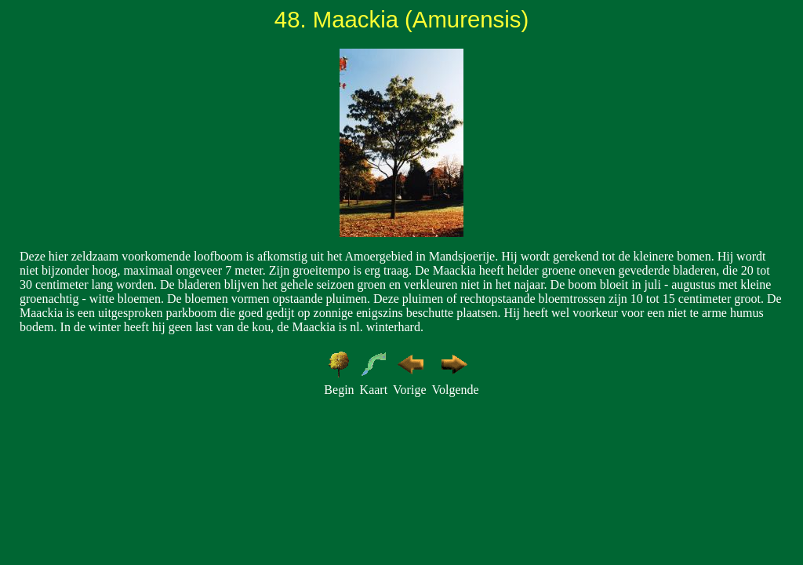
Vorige (409, 389)
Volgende (454, 389)
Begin (339, 389)
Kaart (374, 389)
